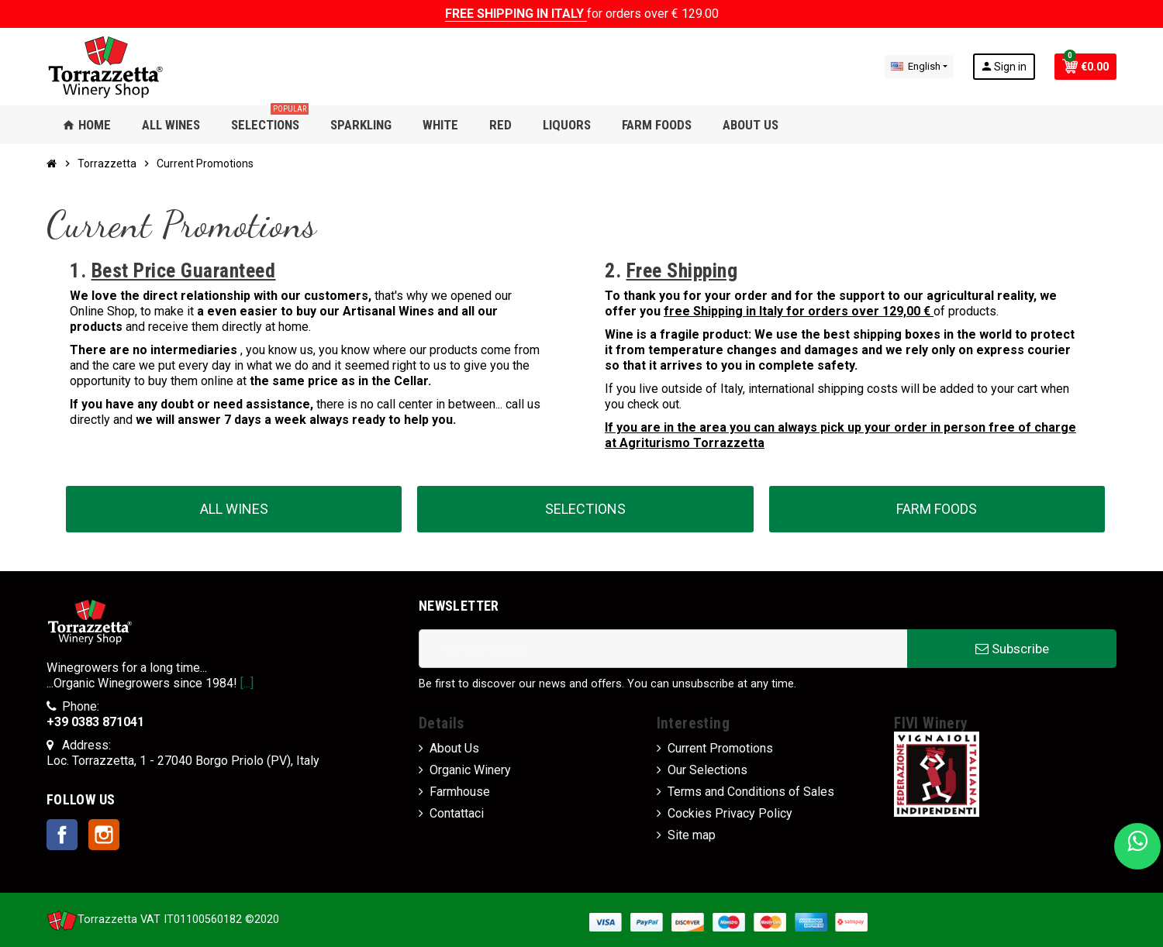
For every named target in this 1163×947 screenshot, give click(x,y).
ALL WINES (234, 509)
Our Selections (707, 770)
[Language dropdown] (919, 66)
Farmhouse (460, 791)
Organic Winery (470, 770)
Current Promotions (720, 748)
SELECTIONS (585, 509)
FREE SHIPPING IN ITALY (516, 13)
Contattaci (457, 813)
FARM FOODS (936, 509)
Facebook (62, 834)
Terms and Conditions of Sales (751, 791)
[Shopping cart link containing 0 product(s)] (1085, 66)
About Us (454, 748)
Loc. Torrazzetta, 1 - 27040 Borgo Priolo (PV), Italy (183, 760)
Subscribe (1012, 648)
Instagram (103, 834)
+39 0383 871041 (95, 722)
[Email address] (663, 648)
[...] (247, 683)
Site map (692, 835)
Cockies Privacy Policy (730, 813)
